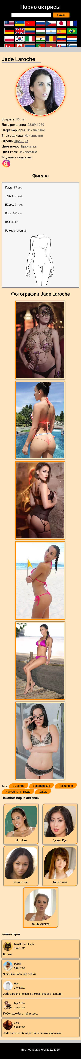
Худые (43, 791)
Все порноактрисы (33, 1049)
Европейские (41, 785)
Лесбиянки (66, 785)
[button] (40, 340)
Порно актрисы (40, 6)
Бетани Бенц (21, 882)
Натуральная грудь (18, 791)
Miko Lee (21, 840)
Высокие (18, 785)
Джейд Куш (59, 840)
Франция (21, 141)
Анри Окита (60, 882)
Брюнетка (29, 146)
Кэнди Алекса (40, 924)
